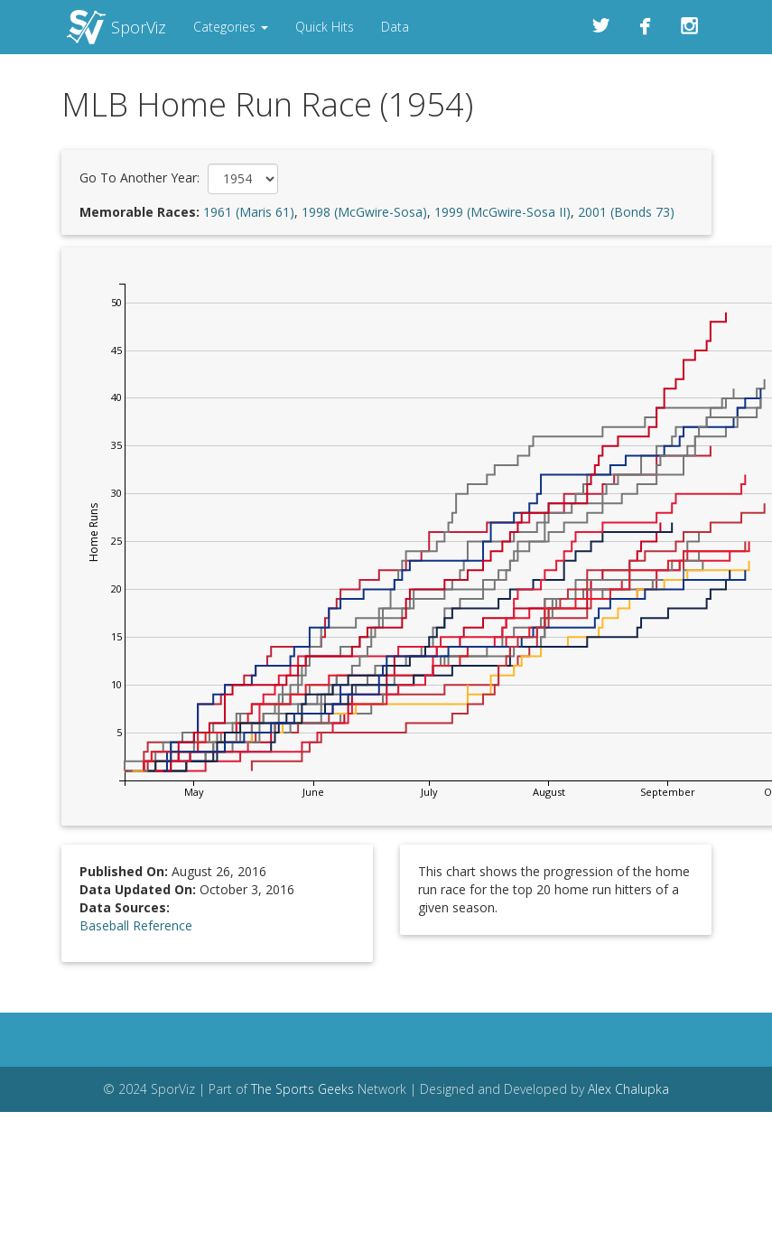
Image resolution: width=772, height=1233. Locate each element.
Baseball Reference (135, 925)
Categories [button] (230, 26)
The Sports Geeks (302, 1089)
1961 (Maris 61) (248, 211)
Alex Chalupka (628, 1089)
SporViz (138, 27)
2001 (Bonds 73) (626, 211)
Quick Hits (324, 26)
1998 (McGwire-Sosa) (364, 211)
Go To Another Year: (139, 177)
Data (395, 26)
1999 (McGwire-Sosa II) (502, 211)
